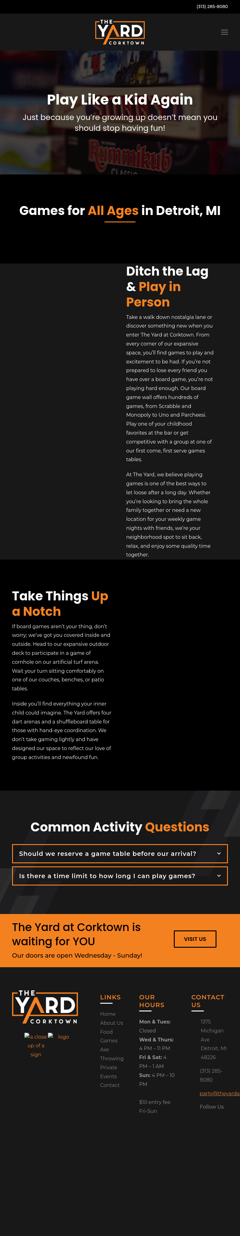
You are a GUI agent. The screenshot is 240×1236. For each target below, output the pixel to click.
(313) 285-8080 (212, 6)
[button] (224, 32)
